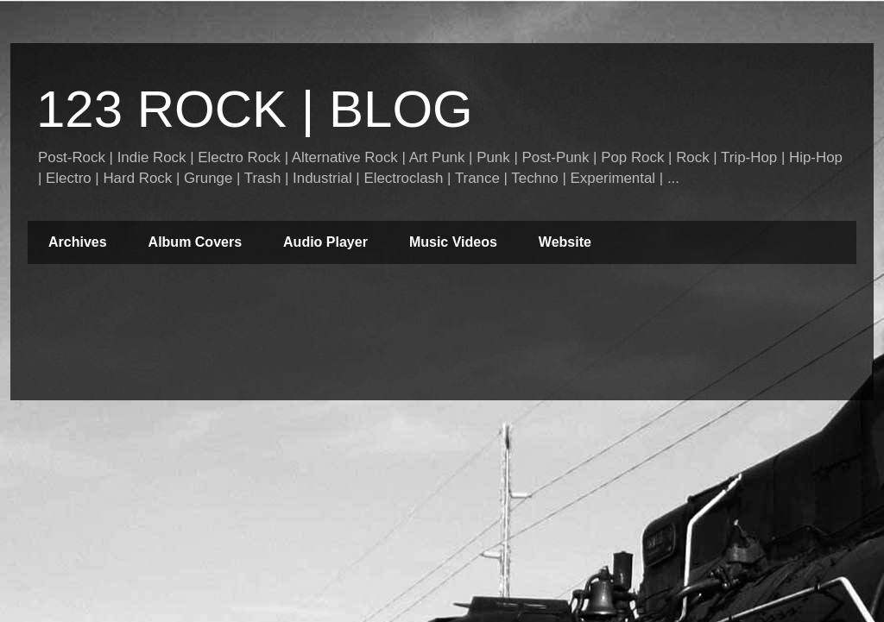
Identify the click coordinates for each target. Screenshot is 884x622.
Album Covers (195, 242)
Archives (77, 242)
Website (565, 242)
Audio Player (325, 242)
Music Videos (453, 242)
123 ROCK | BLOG (254, 109)
